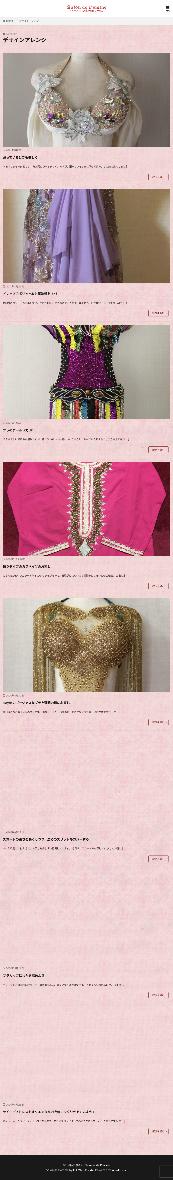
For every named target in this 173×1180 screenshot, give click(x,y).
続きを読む (158, 176)
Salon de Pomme (99, 1164)
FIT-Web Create (83, 1170)
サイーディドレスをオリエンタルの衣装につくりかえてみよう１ (73, 1111)
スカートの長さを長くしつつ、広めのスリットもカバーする (68, 839)
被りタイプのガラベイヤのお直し (39, 566)
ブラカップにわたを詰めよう (34, 975)
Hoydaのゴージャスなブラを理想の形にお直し (54, 702)
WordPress (120, 1170)
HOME (10, 21)
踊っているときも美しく (29, 157)
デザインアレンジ (29, 20)
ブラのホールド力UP (26, 430)
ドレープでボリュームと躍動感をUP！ (45, 293)
